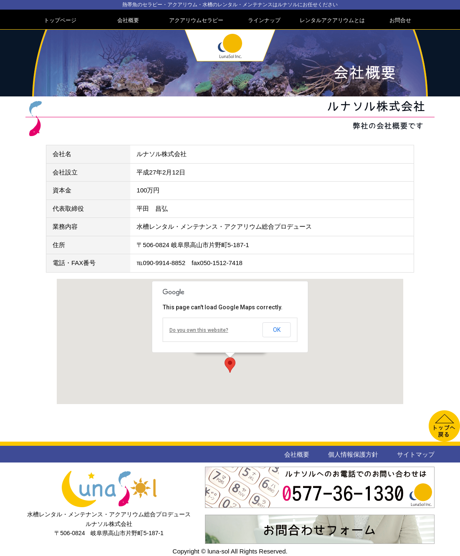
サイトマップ (416, 454)
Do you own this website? (198, 330)
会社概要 (128, 20)
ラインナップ (264, 20)
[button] (230, 365)
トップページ (60, 20)
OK (277, 329)
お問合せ (400, 20)
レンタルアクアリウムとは (332, 20)
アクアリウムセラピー (196, 20)
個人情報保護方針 (353, 454)
